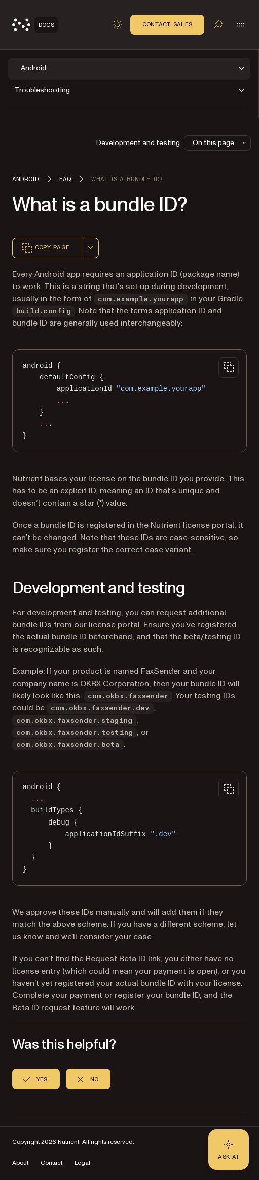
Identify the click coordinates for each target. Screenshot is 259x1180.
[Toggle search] (218, 24)
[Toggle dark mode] (117, 24)
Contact (51, 1163)
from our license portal (97, 624)
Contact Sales (167, 24)
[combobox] (90, 248)
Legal (82, 1163)
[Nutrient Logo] (35, 25)
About (20, 1163)
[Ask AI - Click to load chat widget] (228, 1149)
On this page (220, 143)
